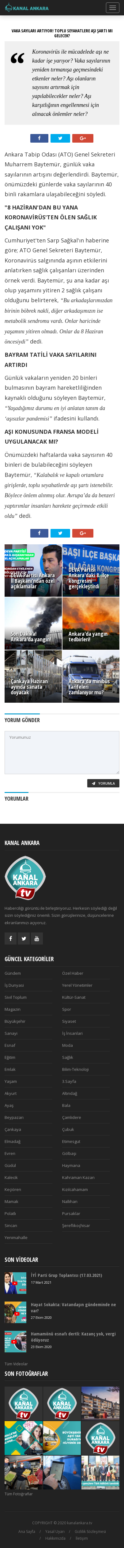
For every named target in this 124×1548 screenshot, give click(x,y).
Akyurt (11, 1093)
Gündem (13, 973)
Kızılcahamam (75, 1189)
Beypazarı (14, 1117)
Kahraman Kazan (78, 1177)
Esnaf (10, 1045)
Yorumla (103, 783)
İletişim (82, 1538)
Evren (10, 1153)
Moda (67, 1045)
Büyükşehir (15, 1021)
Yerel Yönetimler (77, 985)
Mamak (11, 1201)
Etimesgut (71, 1141)
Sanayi (11, 1033)
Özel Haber (72, 973)
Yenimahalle (16, 1237)
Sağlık (67, 1057)
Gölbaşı (69, 1153)
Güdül (10, 1165)
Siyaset (69, 1021)
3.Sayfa (69, 1081)
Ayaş (9, 1105)
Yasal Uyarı (55, 1531)
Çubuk (68, 1129)
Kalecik (11, 1177)
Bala (66, 1105)
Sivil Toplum (16, 997)
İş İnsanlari (72, 1033)
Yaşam (11, 1081)
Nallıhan (69, 1201)
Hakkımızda (55, 1538)
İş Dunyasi (14, 985)
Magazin (13, 1009)
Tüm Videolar (16, 1364)
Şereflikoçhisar (76, 1225)
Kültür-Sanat (73, 997)
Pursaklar (71, 1213)
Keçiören (13, 1189)
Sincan (11, 1225)
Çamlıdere (71, 1117)
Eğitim (10, 1057)
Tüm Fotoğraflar (19, 1494)
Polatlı (10, 1213)
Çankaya (13, 1129)
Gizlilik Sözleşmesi (90, 1531)
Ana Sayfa (26, 1531)
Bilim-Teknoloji (75, 1069)
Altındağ (69, 1093)
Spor (66, 1009)
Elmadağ (13, 1141)
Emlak (10, 1069)
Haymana (71, 1165)
